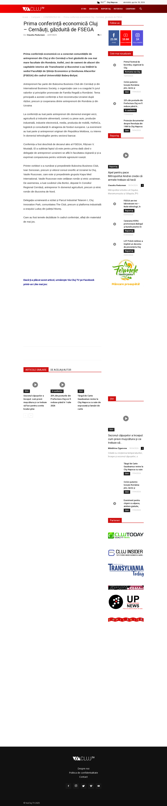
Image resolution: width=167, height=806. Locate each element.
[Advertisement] (62, 313)
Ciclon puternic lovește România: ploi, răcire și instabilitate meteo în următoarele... (133, 88)
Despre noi (83, 768)
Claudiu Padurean (36, 35)
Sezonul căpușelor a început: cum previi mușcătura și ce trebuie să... (125, 439)
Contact (83, 776)
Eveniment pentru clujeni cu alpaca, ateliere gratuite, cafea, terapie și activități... (132, 506)
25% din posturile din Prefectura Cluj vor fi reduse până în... (133, 103)
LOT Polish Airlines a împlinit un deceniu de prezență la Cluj (133, 244)
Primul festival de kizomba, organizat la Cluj (134, 65)
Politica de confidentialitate (83, 772)
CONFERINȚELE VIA (51, 17)
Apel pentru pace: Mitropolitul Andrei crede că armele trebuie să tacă (125, 176)
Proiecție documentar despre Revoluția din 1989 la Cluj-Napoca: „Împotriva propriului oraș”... (134, 126)
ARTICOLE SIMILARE (36, 370)
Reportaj (106, 8)
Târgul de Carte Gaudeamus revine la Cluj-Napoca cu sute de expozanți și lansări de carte (89, 402)
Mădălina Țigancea (117, 448)
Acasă (25, 17)
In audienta (57, 391)
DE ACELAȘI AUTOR (61, 370)
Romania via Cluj (132, 71)
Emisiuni (93, 8)
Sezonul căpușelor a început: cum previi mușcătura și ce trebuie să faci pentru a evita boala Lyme (35, 402)
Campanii (130, 8)
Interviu (118, 8)
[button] (141, 8)
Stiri (83, 8)
